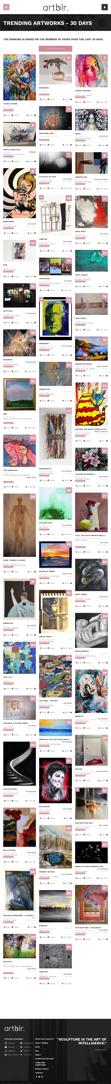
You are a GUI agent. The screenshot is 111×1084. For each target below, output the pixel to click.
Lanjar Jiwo (43, 975)
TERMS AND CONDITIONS (40, 1064)
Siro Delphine (8, 726)
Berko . (78, 94)
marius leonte (80, 180)
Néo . (5, 626)
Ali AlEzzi (6, 680)
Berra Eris (7, 268)
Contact (39, 1073)
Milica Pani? (7, 224)
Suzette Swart (9, 964)
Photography (26, 1043)
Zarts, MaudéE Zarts (47, 346)
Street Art (25, 1051)
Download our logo (44, 1059)
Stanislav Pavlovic (46, 526)
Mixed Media (11, 1055)
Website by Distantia (103, 1082)
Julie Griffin (43, 574)
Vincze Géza (8, 363)
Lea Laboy (43, 91)
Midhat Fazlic (8, 473)
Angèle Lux (79, 321)
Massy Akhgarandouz (47, 640)
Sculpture (26, 1047)
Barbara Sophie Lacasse (48, 136)
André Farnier (80, 477)
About (38, 1055)
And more (25, 1055)
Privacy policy (42, 1069)
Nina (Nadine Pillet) (10, 792)
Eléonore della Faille (83, 278)
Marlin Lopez (44, 392)
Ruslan (77, 869)
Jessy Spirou (80, 234)
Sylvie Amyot (44, 875)
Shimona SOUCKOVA (11, 563)
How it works (41, 1043)
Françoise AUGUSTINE (48, 929)
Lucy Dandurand (81, 137)
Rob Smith (7, 314)
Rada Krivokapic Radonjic (85, 772)
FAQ (36, 1051)
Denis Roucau (44, 704)
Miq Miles (7, 153)
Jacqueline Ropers (82, 654)
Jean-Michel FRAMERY (84, 931)
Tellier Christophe (46, 809)
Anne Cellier (44, 281)
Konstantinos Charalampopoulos (88, 538)
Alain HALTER (44, 242)
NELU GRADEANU (10, 853)
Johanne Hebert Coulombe (86, 719)
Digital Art (10, 1051)
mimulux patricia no (83, 432)
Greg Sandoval (45, 742)
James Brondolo (45, 180)
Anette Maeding (9, 918)
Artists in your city (44, 1039)
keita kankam (80, 597)
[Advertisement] (55, 1002)
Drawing (9, 1047)
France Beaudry (81, 367)
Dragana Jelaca (9, 417)
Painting (9, 1043)
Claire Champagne (46, 472)
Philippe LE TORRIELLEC (85, 826)
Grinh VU (6, 107)
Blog (37, 1047)
